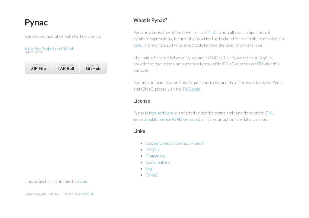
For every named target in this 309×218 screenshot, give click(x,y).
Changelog (154, 155)
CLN (261, 63)
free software (161, 112)
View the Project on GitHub (65, 50)
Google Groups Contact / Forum (175, 143)
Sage (137, 45)
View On (93, 67)
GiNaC (210, 32)
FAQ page (191, 88)
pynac (82, 181)
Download (38, 67)
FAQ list (152, 149)
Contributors (157, 162)
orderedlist (85, 194)
